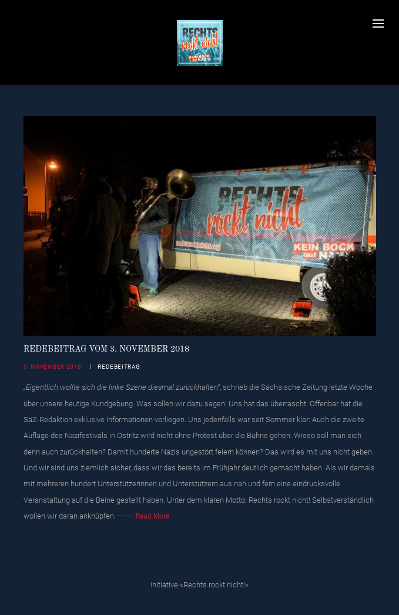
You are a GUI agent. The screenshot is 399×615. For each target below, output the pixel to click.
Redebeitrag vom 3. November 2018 (106, 349)
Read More (152, 516)
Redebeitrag (119, 366)
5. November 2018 (53, 366)
